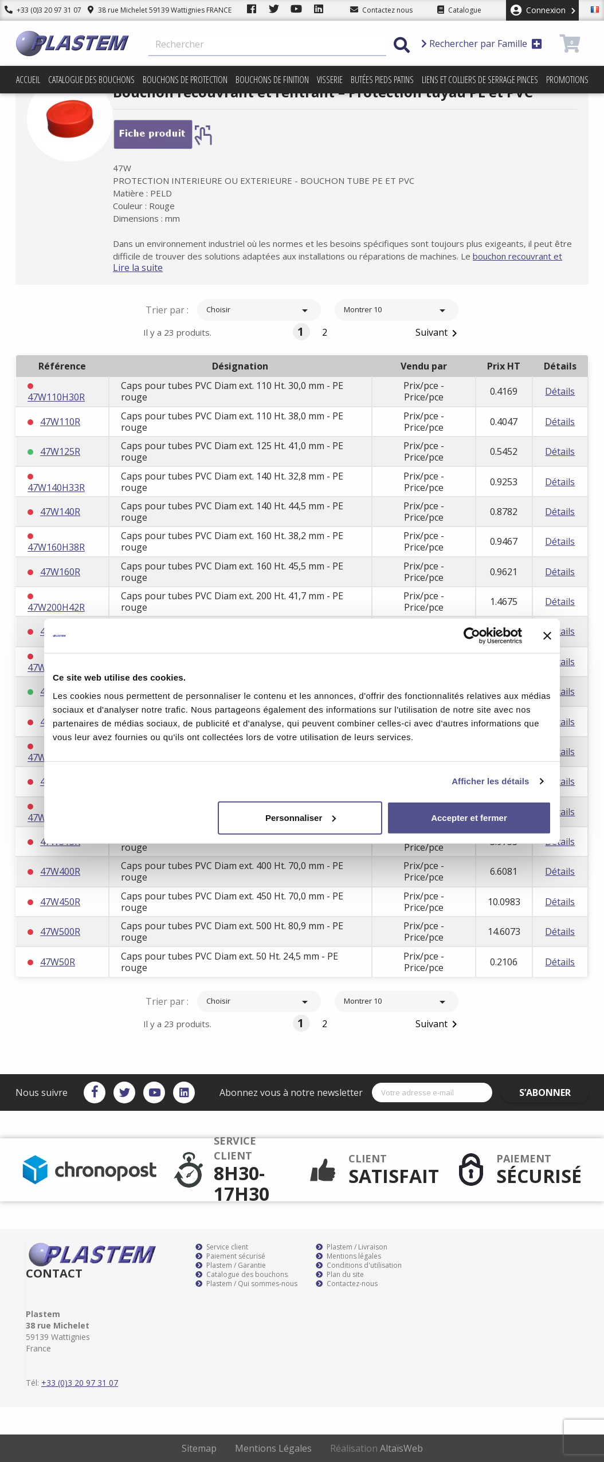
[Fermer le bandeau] (547, 636)
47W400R (60, 871)
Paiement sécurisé (230, 1256)
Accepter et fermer (469, 817)
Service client (221, 1247)
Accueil (28, 79)
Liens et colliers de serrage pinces (480, 79)
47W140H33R (56, 487)
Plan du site (340, 1274)
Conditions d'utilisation (359, 1265)
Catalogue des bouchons (91, 79)
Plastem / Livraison (351, 1247)
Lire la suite (156, 267)
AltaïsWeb (401, 1448)
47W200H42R (56, 607)
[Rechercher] (267, 44)
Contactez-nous (347, 1283)
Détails (560, 391)
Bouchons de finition (272, 79)
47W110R (60, 421)
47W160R (60, 571)
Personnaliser (300, 817)
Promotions (567, 79)
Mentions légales (348, 1256)
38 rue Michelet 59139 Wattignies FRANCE (150, 10)
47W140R (60, 511)
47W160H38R (56, 547)
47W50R (57, 962)
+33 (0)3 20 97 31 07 (38, 10)
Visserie (330, 79)
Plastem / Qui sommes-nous (246, 1283)
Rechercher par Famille (481, 43)
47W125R (60, 451)
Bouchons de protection (185, 79)
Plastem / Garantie (230, 1265)
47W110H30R (56, 397)
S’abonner (555, 1092)
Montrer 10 (396, 310)
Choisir (259, 310)
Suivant (438, 333)
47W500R (60, 931)
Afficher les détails (490, 781)
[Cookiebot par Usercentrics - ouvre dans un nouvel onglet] (472, 635)
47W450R (60, 901)
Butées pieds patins (382, 79)
